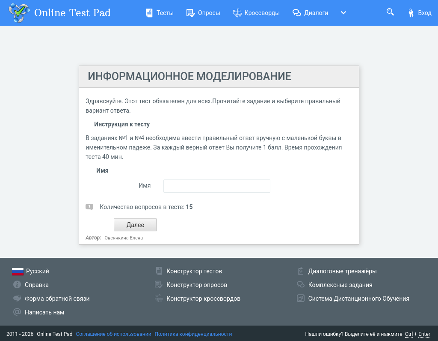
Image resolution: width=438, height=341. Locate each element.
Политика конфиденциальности (193, 334)
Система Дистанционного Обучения (358, 298)
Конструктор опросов (196, 284)
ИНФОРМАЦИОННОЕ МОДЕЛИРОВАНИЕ (189, 76)
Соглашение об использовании (113, 334)
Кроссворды (256, 13)
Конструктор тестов (194, 271)
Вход (419, 13)
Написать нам (44, 312)
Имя (145, 185)
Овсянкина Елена (124, 238)
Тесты (159, 13)
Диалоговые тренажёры (342, 271)
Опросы (203, 13)
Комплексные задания (340, 284)
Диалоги (310, 13)
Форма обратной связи (57, 298)
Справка (37, 284)
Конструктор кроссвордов (203, 298)
